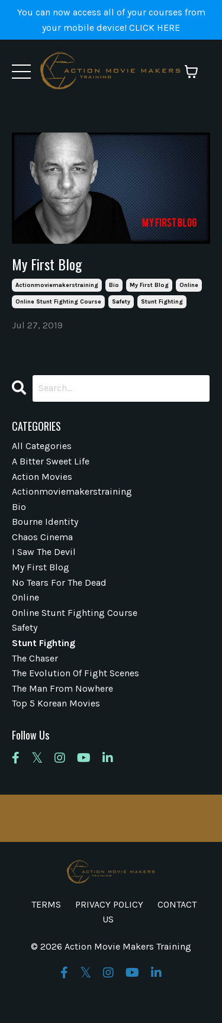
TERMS (46, 904)
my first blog (149, 285)
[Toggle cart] (191, 71)
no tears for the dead (59, 582)
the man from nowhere (62, 688)
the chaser (35, 658)
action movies (42, 476)
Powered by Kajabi (111, 992)
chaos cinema (42, 537)
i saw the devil (44, 551)
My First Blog (47, 264)
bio (114, 285)
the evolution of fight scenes (75, 673)
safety (121, 301)
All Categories (42, 445)
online (188, 285)
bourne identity (45, 521)
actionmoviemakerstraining (56, 285)
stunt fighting (162, 301)
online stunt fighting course (58, 301)
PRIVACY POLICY (109, 904)
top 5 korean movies (56, 703)
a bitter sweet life (50, 461)
